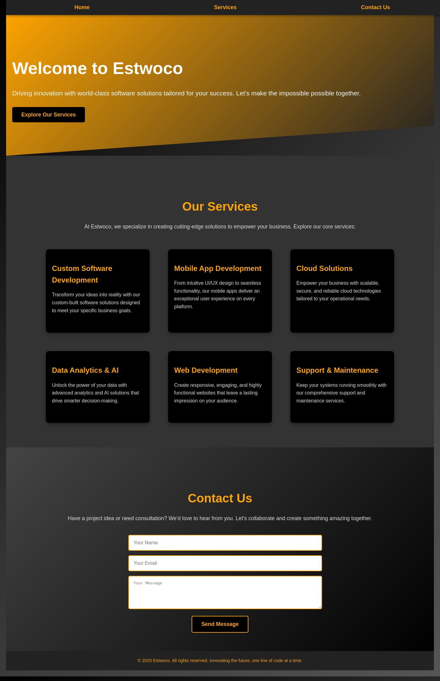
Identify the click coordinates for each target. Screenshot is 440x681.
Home (82, 7)
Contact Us (375, 7)
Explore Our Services (48, 115)
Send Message (220, 629)
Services (225, 7)
